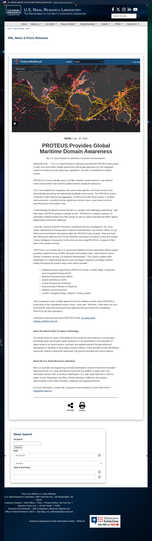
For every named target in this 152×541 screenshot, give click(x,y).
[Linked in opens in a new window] (129, 9)
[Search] (124, 16)
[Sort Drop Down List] (58, 463)
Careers (106, 24)
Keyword (18, 439)
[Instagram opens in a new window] (124, 9)
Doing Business (88, 24)
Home (24, 24)
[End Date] (55, 477)
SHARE (70, 406)
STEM (119, 24)
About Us (36, 24)
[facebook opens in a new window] (113, 9)
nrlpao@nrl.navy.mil (42, 391)
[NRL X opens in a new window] (118, 9)
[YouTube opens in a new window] (135, 9)
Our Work (51, 24)
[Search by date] (55, 455)
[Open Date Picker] (99, 455)
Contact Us (133, 24)
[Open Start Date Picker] (99, 472)
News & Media (68, 24)
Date (16, 451)
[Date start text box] (55, 472)
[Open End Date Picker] (99, 477)
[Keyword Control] (27, 443)
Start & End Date (22, 467)
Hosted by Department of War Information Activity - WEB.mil (57, 521)
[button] (64, 2)
